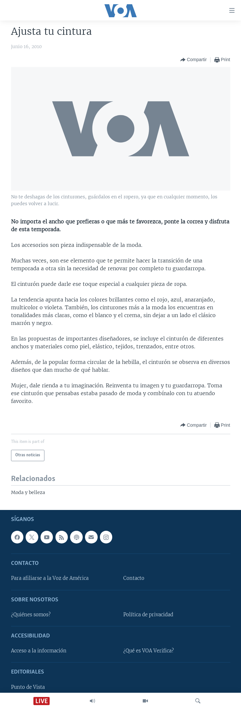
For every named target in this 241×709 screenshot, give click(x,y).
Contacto (133, 579)
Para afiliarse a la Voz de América (50, 579)
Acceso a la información (38, 651)
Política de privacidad (148, 615)
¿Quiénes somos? (31, 615)
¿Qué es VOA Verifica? (148, 651)
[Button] (193, 60)
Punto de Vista (28, 687)
